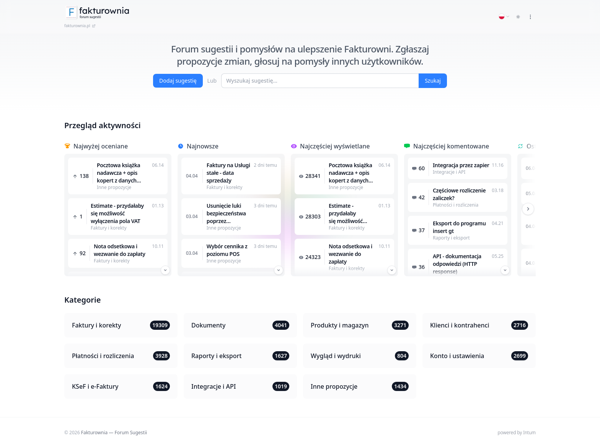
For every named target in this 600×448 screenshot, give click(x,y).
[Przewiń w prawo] (528, 209)
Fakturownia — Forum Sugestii (114, 432)
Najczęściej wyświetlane (335, 146)
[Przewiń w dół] (165, 270)
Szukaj (433, 80)
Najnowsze (202, 146)
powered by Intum (517, 432)
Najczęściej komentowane (451, 146)
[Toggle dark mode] (518, 16)
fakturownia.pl (80, 25)
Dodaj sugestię (178, 80)
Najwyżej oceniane (100, 146)
